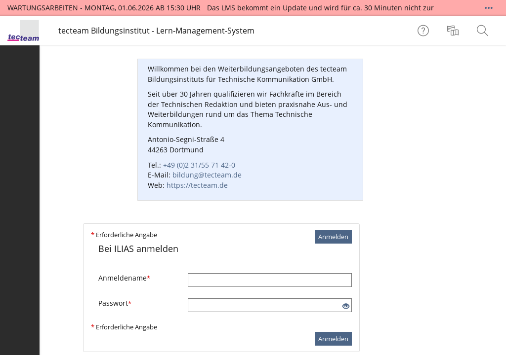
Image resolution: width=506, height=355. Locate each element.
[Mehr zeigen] (489, 7)
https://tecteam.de (197, 185)
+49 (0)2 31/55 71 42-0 (199, 165)
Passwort (114, 303)
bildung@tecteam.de (207, 174)
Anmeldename (124, 278)
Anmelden (333, 236)
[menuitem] (454, 30)
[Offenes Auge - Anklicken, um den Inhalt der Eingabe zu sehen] (345, 306)
